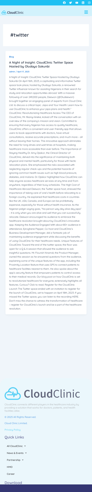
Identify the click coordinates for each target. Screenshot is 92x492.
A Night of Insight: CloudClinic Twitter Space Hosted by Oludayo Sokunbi (41, 64)
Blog (11, 56)
